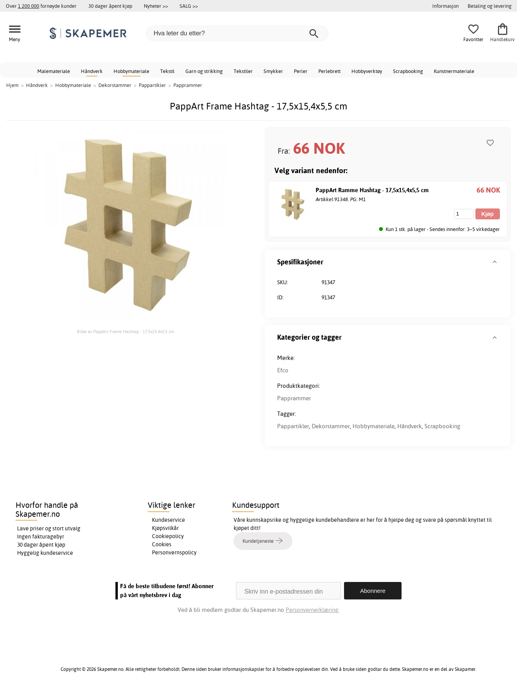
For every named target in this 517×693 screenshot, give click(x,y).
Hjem (12, 85)
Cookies (161, 544)
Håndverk (92, 71)
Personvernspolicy (174, 552)
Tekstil (167, 71)
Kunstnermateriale (454, 71)
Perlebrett (329, 71)
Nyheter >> (156, 6)
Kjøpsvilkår (165, 528)
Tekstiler (243, 71)
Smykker (273, 71)
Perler (300, 71)
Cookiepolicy (168, 536)
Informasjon (445, 6)
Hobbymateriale (131, 71)
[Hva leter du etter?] (237, 33)
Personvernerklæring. (312, 609)
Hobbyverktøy (366, 71)
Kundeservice (168, 519)
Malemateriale (53, 71)
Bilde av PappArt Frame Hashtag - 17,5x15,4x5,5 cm (125, 331)
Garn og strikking (204, 71)
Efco (282, 370)
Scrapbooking (408, 71)
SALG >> (189, 6)
